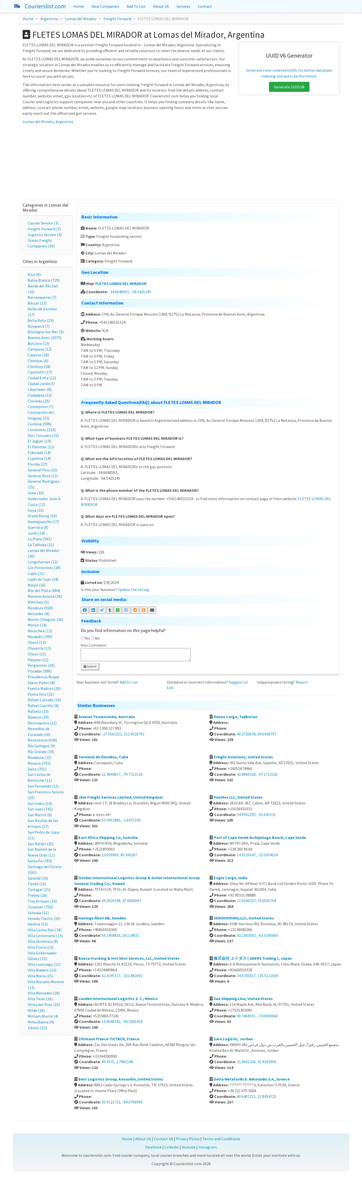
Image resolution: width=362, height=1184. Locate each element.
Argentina (49, 18)
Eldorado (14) (39, 452)
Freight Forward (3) (44, 228)
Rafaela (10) (38, 711)
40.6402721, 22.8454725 (256, 1096)
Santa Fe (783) (40, 860)
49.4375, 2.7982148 (117, 1061)
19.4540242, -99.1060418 (122, 1021)
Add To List (136, 6)
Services (183, 6)
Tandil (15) (37, 883)
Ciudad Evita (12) (42, 377)
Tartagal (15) (39, 889)
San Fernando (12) (43, 786)
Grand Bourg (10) (42, 515)
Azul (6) (34, 274)
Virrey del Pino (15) (44, 1004)
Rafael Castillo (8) (43, 705)
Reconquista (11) (42, 722)
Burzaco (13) (38, 343)
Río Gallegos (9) (41, 745)
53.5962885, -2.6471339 (121, 820)
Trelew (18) (37, 895)
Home (78, 6)
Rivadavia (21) (39, 757)
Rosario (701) (39, 763)
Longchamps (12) (43, 561)
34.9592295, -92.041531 (256, 814)
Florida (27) (37, 464)
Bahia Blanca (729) (44, 280)
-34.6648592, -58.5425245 (130, 291)
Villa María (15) (40, 975)
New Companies (105, 6)
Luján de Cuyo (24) (43, 579)
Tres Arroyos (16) (42, 901)
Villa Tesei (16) (40, 998)
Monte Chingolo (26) (45, 619)
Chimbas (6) (38, 360)
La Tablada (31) (41, 544)
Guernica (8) (38, 527)
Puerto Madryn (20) (44, 688)
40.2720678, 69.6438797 (256, 733)
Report (302, 682)
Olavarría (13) (39, 648)
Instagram (207, 1147)
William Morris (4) (43, 1016)
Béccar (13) (37, 303)
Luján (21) (36, 573)
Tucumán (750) (40, 906)
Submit (90, 666)
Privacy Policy (188, 1138)
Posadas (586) (40, 671)
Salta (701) (37, 768)
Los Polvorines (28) (44, 567)
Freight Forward (117, 18)
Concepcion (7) (40, 406)
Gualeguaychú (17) (43, 521)
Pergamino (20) (41, 665)
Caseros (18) (38, 354)
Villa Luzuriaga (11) (44, 964)
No (97, 638)
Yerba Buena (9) (41, 1021)
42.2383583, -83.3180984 (257, 935)
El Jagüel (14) (39, 440)
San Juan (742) (40, 808)
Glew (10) (36, 492)
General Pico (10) (42, 469)
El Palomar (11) (41, 446)
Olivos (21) (37, 653)
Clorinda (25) (39, 400)
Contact (205, 6)
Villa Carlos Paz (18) (45, 929)
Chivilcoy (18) (39, 366)
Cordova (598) (39, 423)
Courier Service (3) (43, 223)
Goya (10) (36, 510)
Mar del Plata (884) (44, 590)
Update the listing (133, 589)
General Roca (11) (43, 475)
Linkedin (171, 1147)
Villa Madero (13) (42, 970)
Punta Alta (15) (41, 694)
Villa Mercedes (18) (44, 992)
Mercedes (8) (38, 613)
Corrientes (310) (42, 429)
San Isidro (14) (40, 803)
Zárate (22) (37, 1027)
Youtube (189, 1147)
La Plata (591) (40, 538)
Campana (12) (40, 349)
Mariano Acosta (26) (45, 596)
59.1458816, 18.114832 (120, 935)
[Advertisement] (181, 162)
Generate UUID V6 (289, 86)
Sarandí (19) (38, 878)
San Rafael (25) (41, 843)
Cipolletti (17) (40, 372)
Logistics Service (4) (45, 234)
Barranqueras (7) (42, 297)
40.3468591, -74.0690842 (257, 1015)
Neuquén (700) (40, 636)
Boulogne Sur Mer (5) (46, 331)
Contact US (163, 1138)
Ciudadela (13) (40, 395)
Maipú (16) (37, 584)
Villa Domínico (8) (43, 941)
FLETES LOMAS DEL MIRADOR (121, 283)
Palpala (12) (38, 659)
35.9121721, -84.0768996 (122, 1101)
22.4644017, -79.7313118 (122, 774)
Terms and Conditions (221, 1138)
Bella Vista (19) (41, 320)
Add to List (129, 682)
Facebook (153, 1147)
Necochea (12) (40, 630)
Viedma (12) (38, 924)
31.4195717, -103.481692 (122, 975)
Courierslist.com (45, 6)
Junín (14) (36, 533)
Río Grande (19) (41, 751)
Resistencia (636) (42, 740)
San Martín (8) (40, 814)
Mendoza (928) (40, 607)
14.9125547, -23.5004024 (257, 854)
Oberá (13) (37, 642)
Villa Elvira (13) (40, 947)
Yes (87, 638)
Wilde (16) (36, 1010)
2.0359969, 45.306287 (119, 854)
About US (161, 6)
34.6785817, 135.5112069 (257, 975)
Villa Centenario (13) (45, 935)
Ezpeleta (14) (39, 458)
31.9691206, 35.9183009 (256, 1061)
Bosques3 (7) (39, 326)
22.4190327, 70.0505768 (256, 900)
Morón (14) (37, 624)
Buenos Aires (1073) (44, 337)
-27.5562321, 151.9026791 (123, 733)
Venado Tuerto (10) (44, 918)
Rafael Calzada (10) (44, 699)
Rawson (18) (38, 717)
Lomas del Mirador (81, 18)
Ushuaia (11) (38, 912)
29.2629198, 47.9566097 (121, 900)
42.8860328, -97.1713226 (257, 774)
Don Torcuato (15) (43, 435)
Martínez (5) (38, 602)
